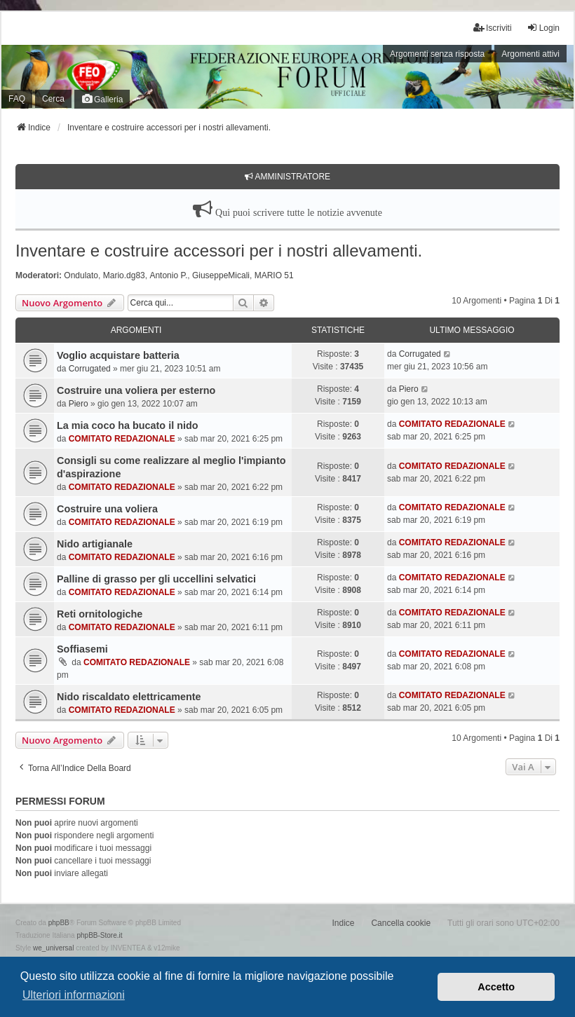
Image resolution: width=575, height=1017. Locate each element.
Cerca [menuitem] (53, 99)
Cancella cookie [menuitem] (401, 923)
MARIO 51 (274, 275)
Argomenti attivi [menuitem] (530, 54)
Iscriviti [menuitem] (492, 27)
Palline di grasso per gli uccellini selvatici (156, 579)
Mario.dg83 (124, 275)
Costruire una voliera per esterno (136, 390)
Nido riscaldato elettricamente (129, 696)
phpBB (58, 923)
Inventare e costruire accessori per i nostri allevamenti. (218, 250)
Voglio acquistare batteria (118, 355)
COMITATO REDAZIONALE (122, 439)
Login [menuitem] (543, 27)
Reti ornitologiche (99, 614)
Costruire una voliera (107, 508)
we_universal (53, 948)
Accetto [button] (496, 986)
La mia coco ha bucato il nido (127, 425)
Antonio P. (168, 275)
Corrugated (90, 369)
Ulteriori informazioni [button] (73, 995)
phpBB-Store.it (99, 935)
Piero (78, 404)
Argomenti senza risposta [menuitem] (437, 54)
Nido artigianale (95, 544)
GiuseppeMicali (221, 275)
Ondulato (81, 275)
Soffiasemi (82, 649)
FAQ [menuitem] (16, 99)
